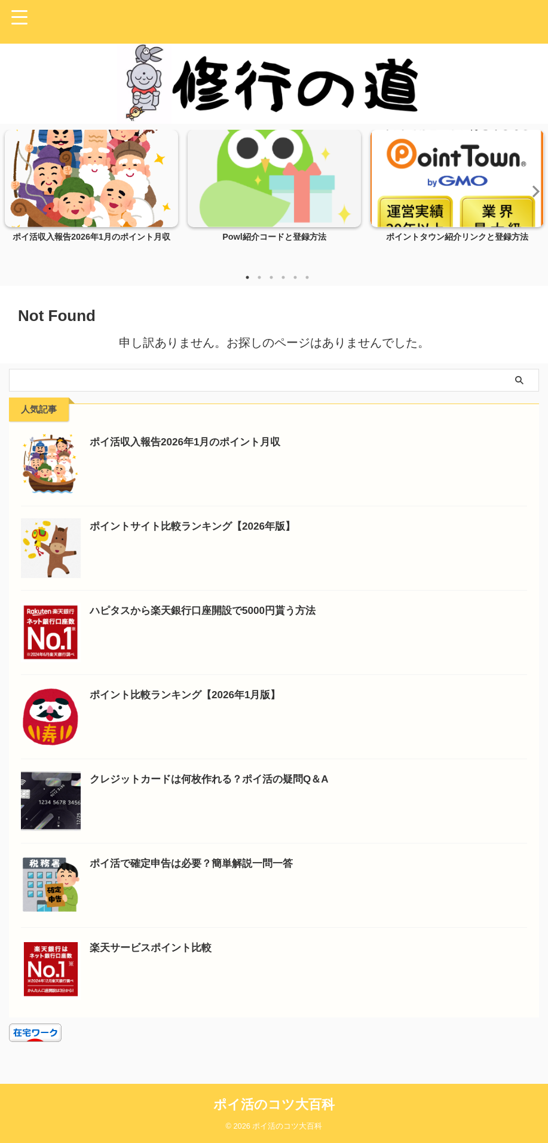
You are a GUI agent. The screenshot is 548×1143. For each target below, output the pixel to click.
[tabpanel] (91, 197)
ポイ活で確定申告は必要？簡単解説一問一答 (197, 863)
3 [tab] (271, 277)
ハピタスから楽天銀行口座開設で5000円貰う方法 (209, 610)
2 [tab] (259, 277)
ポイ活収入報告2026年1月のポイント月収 (91, 237)
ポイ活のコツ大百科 (274, 1104)
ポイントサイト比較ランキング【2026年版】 (198, 526)
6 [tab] (307, 277)
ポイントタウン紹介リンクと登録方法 (457, 237)
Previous (16, 191)
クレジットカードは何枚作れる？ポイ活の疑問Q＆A (216, 779)
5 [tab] (295, 277)
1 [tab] (247, 277)
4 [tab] (283, 277)
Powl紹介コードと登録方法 (274, 237)
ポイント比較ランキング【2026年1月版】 (191, 695)
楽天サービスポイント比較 (154, 947)
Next (532, 191)
